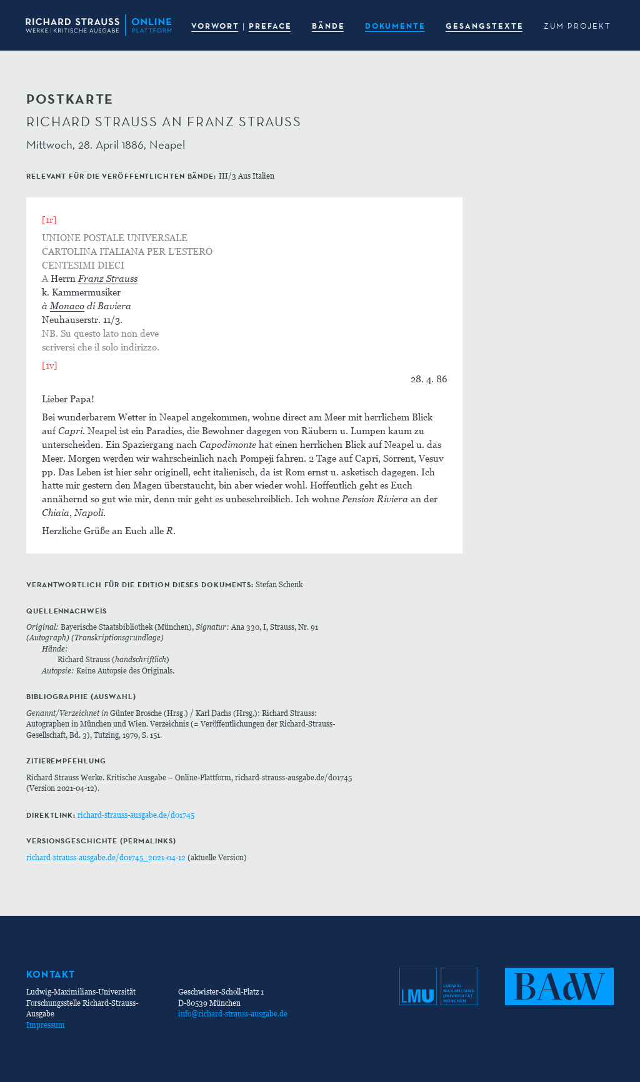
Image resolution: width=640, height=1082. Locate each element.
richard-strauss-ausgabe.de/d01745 (136, 815)
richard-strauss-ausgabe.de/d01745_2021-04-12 (106, 857)
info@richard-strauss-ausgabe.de (233, 1013)
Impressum (45, 1025)
